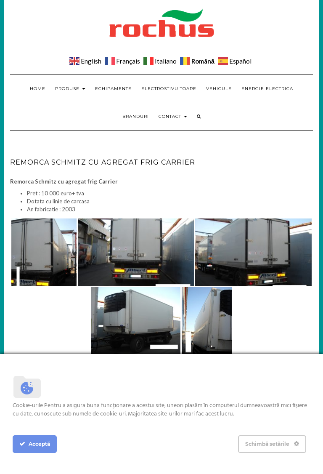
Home (37, 88)
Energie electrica (267, 88)
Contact (173, 116)
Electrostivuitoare (168, 88)
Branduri (135, 116)
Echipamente (113, 88)
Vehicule (219, 88)
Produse (70, 88)
